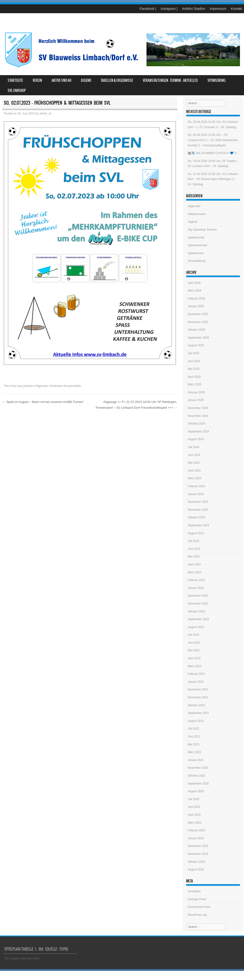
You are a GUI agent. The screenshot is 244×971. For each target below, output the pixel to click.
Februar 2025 (196, 392)
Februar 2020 (196, 830)
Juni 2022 (194, 642)
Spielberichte (196, 237)
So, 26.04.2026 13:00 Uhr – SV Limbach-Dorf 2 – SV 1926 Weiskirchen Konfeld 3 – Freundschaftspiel (213, 140)
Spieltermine (196, 253)
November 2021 (198, 697)
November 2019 (198, 854)
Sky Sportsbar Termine (202, 229)
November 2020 (198, 767)
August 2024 (196, 439)
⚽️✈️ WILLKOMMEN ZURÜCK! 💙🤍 (212, 153)
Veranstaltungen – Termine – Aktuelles (170, 80)
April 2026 (194, 283)
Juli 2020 (193, 799)
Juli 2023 (193, 541)
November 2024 (198, 416)
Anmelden (194, 891)
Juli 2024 (193, 447)
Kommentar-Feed (199, 907)
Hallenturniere (197, 214)
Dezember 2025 (198, 314)
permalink (74, 386)
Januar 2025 (196, 400)
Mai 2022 (193, 650)
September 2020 (198, 783)
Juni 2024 (194, 455)
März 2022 (194, 666)
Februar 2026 (196, 298)
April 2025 (194, 376)
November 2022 (198, 603)
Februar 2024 (196, 486)
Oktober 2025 (196, 329)
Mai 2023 (193, 556)
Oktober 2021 (196, 705)
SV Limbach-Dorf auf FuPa (22, 958)
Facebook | (148, 9)
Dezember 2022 (198, 595)
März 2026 (194, 290)
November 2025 (198, 322)
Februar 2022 (196, 674)
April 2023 (194, 564)
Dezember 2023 (198, 501)
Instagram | (169, 9)
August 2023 (196, 533)
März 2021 (194, 752)
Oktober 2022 (196, 611)
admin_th (45, 113)
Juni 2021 (194, 736)
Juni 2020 (194, 807)
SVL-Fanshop (17, 90)
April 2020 (194, 814)
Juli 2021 (193, 728)
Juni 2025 (194, 361)
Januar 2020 (196, 838)
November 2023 (198, 509)
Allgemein (42, 386)
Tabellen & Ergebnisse (117, 80)
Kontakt (236, 9)
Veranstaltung (196, 261)
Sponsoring (217, 80)
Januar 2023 (196, 588)
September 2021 (198, 713)
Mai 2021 (193, 744)
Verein (37, 80)
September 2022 (198, 619)
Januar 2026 (196, 306)
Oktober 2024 (196, 423)
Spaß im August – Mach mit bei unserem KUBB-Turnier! (42, 402)
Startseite (15, 80)
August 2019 (196, 869)
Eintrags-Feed (197, 899)
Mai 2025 (193, 369)
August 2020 (196, 791)
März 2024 (194, 478)
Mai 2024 (193, 462)
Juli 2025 (193, 353)
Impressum (218, 9)
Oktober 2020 (196, 775)
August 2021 (196, 721)
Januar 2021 (196, 760)
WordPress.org (197, 915)
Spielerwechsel (197, 245)
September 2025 (198, 337)
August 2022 (196, 627)
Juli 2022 (193, 634)
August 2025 (196, 345)
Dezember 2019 (198, 846)
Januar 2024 (196, 494)
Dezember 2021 (198, 689)
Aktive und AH (61, 80)
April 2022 (194, 658)
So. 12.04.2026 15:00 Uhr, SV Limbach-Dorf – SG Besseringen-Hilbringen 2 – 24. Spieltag (213, 179)
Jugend (86, 80)
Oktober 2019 (196, 861)
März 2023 (194, 572)
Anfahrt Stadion (193, 9)
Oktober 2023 (196, 517)
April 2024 (194, 470)
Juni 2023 (194, 549)
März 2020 (194, 822)
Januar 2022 (196, 681)
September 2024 (198, 431)
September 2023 (198, 525)
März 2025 (194, 384)
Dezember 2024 (198, 408)
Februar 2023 (196, 580)
